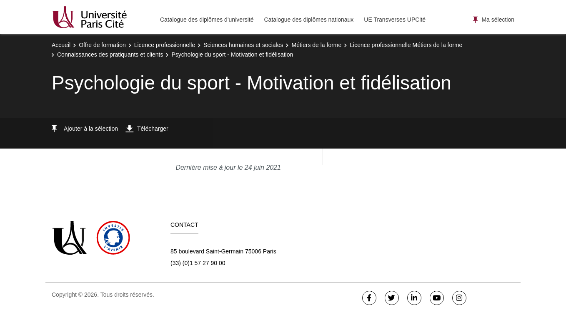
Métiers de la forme (316, 45)
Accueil (61, 45)
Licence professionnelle (164, 45)
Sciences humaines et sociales (243, 45)
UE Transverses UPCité (395, 19)
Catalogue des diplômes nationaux (308, 19)
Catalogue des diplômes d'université (206, 19)
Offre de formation (102, 45)
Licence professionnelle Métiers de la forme (406, 45)
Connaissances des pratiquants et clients (110, 54)
